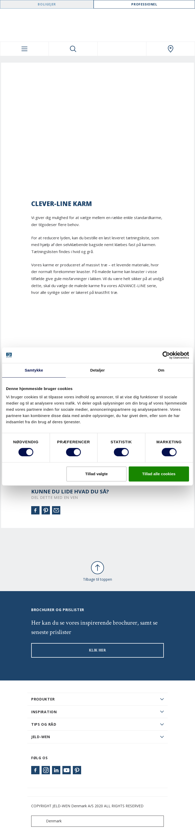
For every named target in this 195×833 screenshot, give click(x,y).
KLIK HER (97, 650)
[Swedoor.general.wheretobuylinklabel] (170, 49)
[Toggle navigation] (24, 49)
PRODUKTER (43, 699)
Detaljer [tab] (97, 370)
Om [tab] (161, 370)
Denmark (48, 821)
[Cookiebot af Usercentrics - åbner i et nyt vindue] (166, 355)
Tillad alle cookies (159, 474)
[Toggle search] (73, 49)
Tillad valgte (96, 474)
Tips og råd (43, 724)
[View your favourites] (122, 49)
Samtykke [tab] (34, 370)
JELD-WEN (40, 736)
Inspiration (44, 711)
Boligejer (47, 4)
